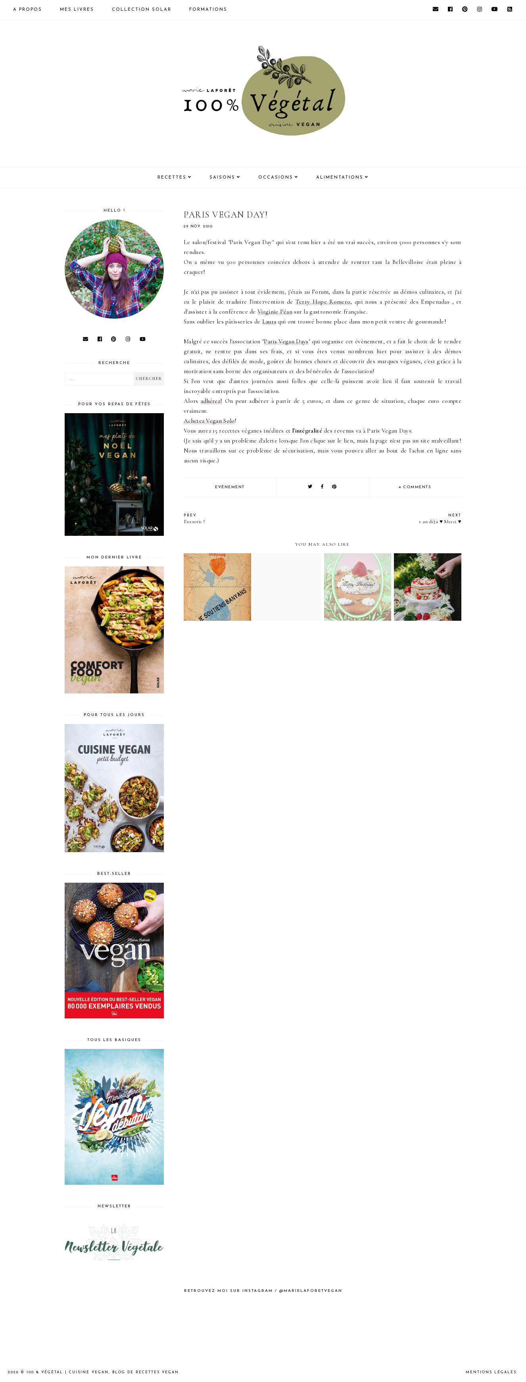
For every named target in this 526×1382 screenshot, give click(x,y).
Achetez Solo (209, 420)
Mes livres (77, 10)
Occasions (275, 177)
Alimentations (339, 177)
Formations (208, 10)
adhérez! (211, 400)
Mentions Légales (491, 1372)
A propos (27, 10)
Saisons (222, 177)
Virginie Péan (274, 311)
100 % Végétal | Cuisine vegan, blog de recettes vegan (103, 1372)
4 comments (415, 487)
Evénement (230, 487)
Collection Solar (141, 10)
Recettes (171, 177)
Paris (286, 341)
